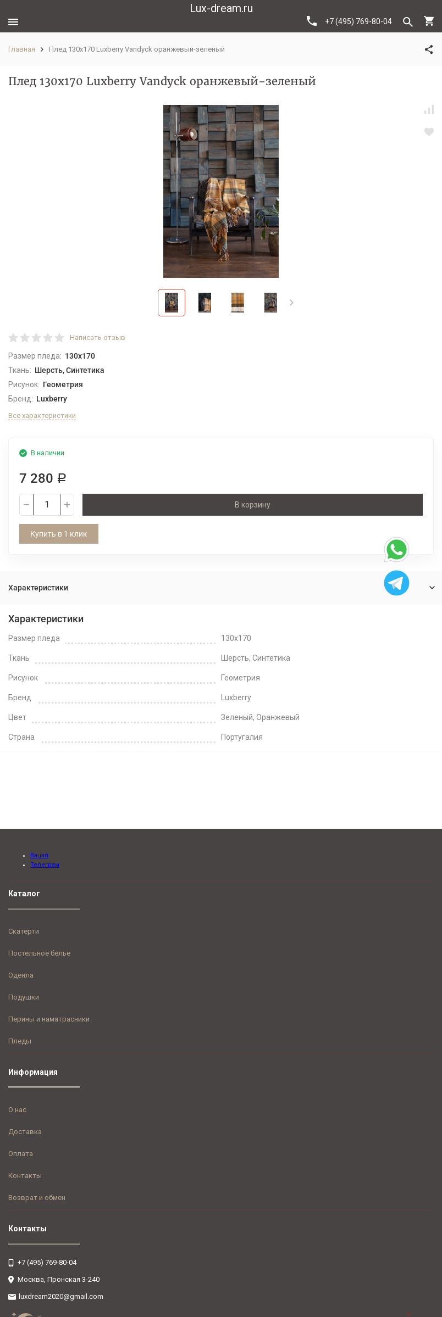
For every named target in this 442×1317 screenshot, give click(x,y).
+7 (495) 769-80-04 (349, 21)
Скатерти (23, 931)
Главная (21, 49)
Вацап (39, 855)
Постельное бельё (39, 953)
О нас (17, 1110)
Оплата (20, 1153)
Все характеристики (42, 415)
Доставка (25, 1132)
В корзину (252, 504)
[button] (291, 302)
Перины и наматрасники (49, 1019)
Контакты (25, 1175)
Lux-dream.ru (221, 8)
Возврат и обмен (36, 1197)
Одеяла (21, 975)
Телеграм (44, 864)
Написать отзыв (97, 337)
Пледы (19, 1041)
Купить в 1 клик (58, 533)
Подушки (23, 997)
